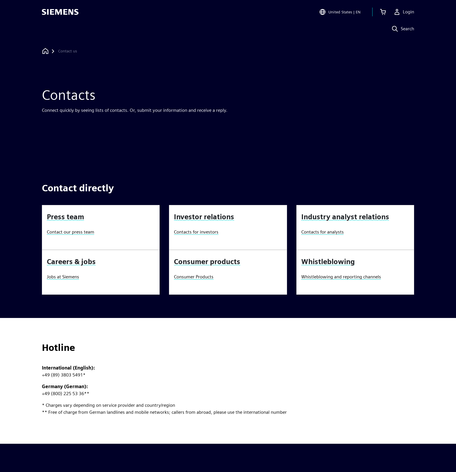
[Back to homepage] (45, 51)
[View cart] (383, 13)
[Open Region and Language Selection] (340, 13)
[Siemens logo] (60, 13)
